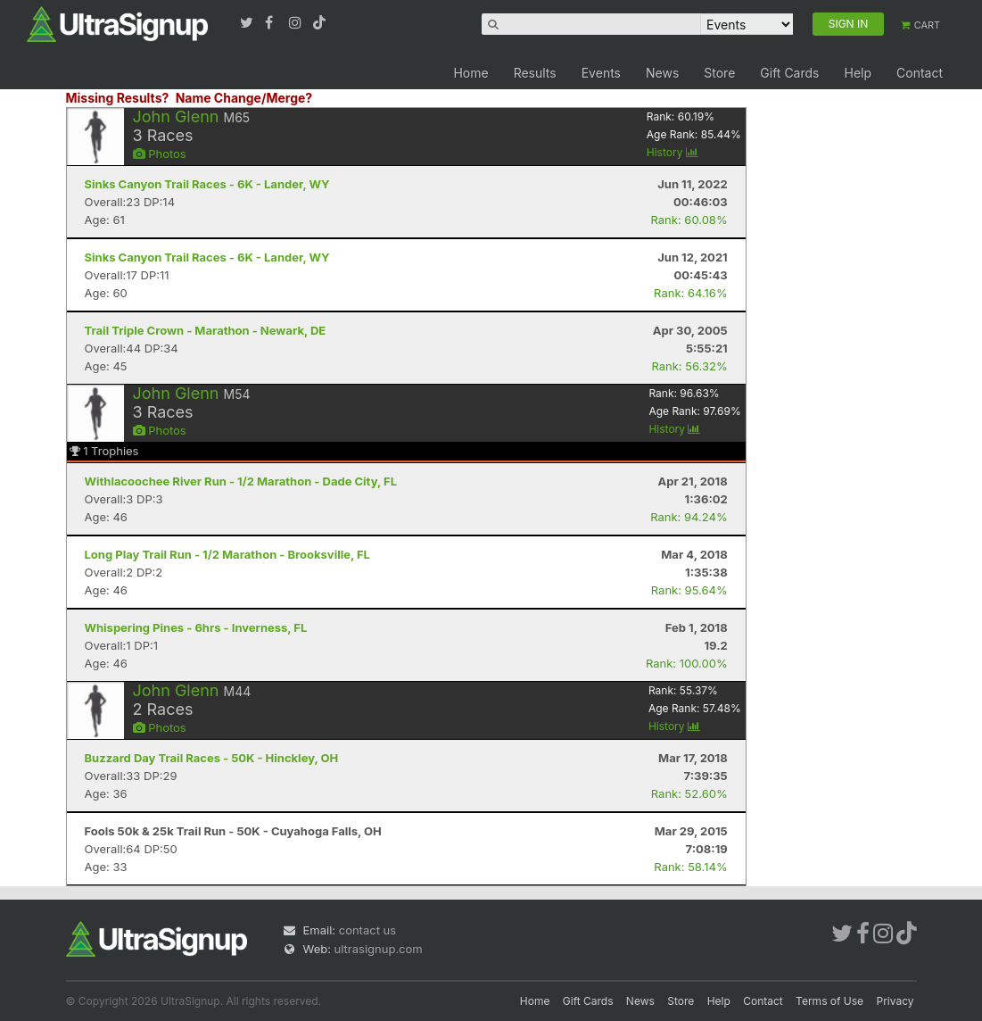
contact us (367, 930)
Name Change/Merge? (244, 97)
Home (470, 72)
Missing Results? (117, 97)
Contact (919, 72)
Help (857, 72)
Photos (159, 153)
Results (535, 72)
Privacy (895, 1001)
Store (719, 72)
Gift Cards (789, 72)
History (672, 152)
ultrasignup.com (378, 949)
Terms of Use (829, 1001)
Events (601, 72)
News (662, 72)
